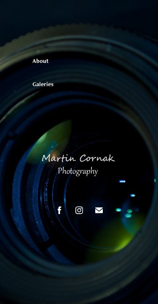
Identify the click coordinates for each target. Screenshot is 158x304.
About (40, 61)
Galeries (43, 84)
